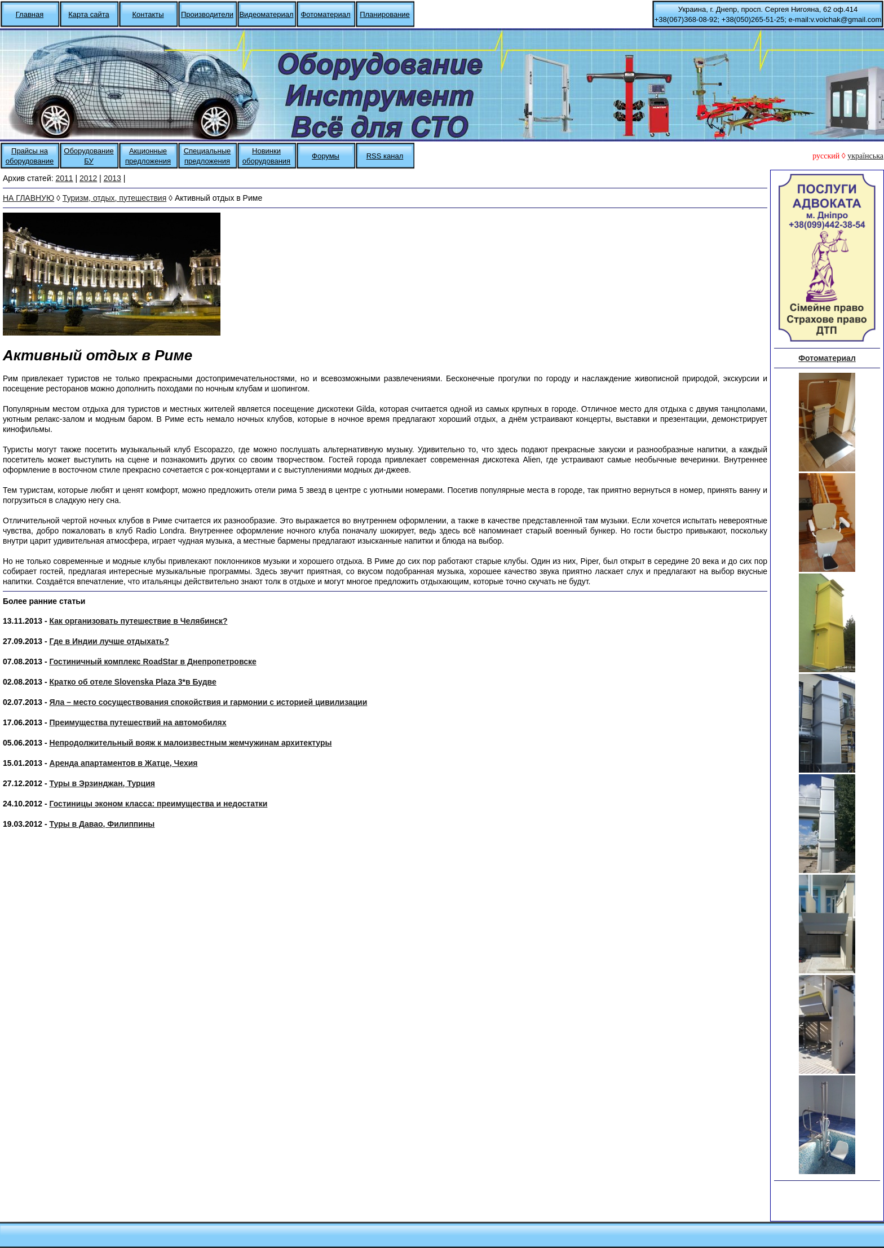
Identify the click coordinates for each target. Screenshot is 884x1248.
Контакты (147, 14)
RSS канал (385, 156)
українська (865, 156)
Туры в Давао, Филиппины (102, 823)
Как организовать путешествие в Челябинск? (139, 620)
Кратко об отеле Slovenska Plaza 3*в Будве (133, 681)
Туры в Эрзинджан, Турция (102, 783)
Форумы (325, 156)
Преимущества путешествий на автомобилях (138, 722)
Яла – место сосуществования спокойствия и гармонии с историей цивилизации (209, 702)
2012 (88, 178)
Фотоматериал (325, 14)
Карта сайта (88, 14)
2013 (112, 178)
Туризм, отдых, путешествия (114, 197)
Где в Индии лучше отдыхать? (109, 641)
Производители (207, 14)
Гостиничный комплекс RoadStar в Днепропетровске (153, 661)
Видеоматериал (266, 14)
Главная (29, 14)
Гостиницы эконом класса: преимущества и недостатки (159, 803)
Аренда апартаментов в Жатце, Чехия (124, 763)
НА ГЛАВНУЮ (28, 197)
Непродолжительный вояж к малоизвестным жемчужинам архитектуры (191, 742)
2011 (64, 178)
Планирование (385, 14)
